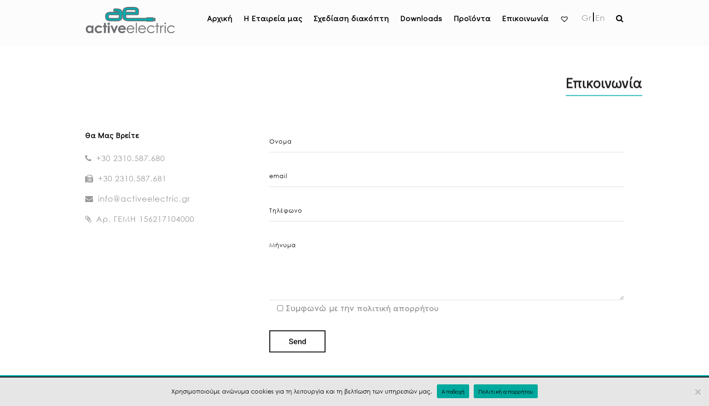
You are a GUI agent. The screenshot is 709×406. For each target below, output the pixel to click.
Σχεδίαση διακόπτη (351, 18)
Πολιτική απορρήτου (505, 391)
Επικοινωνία (525, 18)
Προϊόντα (472, 18)
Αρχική (219, 18)
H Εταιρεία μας (273, 18)
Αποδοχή (453, 391)
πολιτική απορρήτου (398, 308)
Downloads (421, 18)
